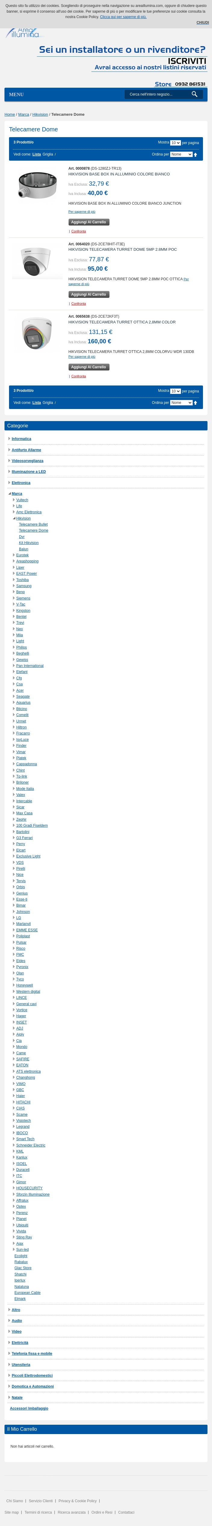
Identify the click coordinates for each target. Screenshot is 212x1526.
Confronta (78, 231)
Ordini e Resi (102, 1512)
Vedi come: (22, 154)
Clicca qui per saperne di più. (123, 17)
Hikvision (40, 114)
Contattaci (126, 1512)
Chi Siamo (14, 1501)
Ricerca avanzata (72, 1512)
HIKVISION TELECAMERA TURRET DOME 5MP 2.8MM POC (122, 249)
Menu (16, 94)
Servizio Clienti (41, 1501)
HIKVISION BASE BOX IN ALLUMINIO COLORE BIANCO (119, 174)
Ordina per (160, 154)
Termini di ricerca (38, 1512)
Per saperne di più (81, 211)
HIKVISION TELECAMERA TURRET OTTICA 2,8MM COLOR (122, 322)
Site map (12, 1512)
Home (10, 114)
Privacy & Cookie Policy (77, 1501)
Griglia (47, 154)
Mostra (163, 142)
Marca (23, 114)
